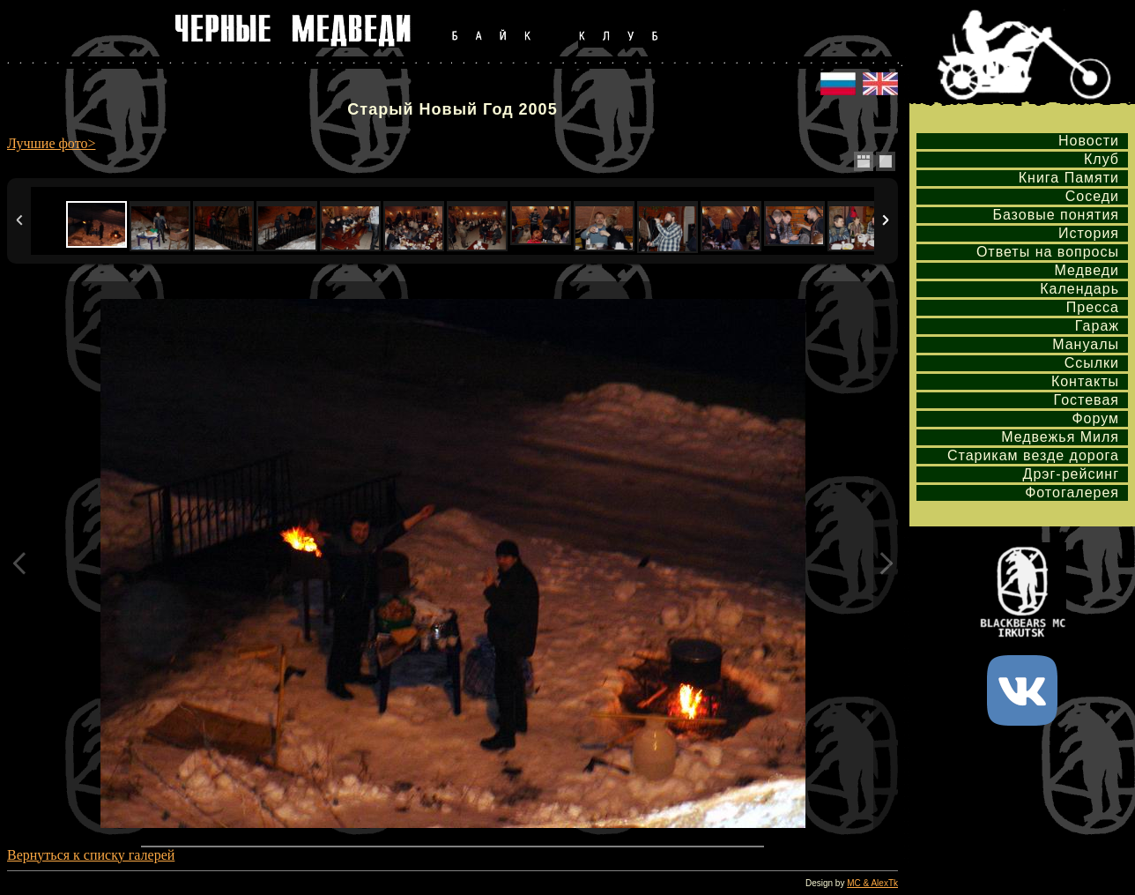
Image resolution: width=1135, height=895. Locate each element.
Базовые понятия (1055, 214)
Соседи (1092, 196)
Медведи (1086, 270)
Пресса (1092, 307)
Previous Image (19, 563)
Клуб (1101, 159)
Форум (1095, 418)
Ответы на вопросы (1047, 251)
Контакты (1085, 381)
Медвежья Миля (1060, 436)
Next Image (885, 563)
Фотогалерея (1072, 492)
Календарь (1079, 288)
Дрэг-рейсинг (1071, 473)
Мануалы (1085, 344)
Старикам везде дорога (1033, 455)
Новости (1088, 140)
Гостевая (1086, 399)
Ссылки (1092, 362)
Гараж (1097, 325)
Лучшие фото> (51, 143)
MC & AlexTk (872, 883)
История (1088, 233)
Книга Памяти (1069, 177)
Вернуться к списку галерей (90, 854)
